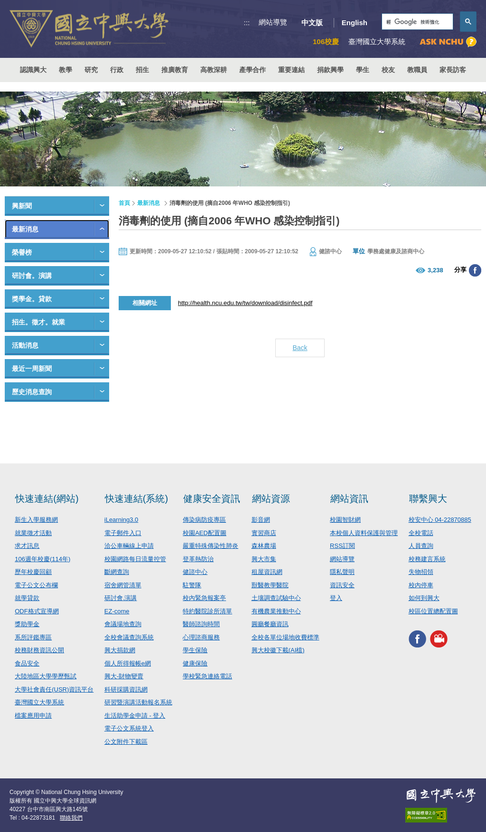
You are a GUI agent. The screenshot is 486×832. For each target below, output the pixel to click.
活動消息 (25, 345)
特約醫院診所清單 (207, 611)
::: (247, 22)
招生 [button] (142, 70)
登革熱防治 (198, 559)
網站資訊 (349, 498)
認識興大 (33, 70)
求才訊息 (27, 545)
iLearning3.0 (121, 519)
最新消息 (25, 229)
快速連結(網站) (46, 498)
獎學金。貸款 (32, 299)
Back (299, 347)
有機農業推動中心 (276, 611)
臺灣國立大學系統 (39, 702)
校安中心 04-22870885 (440, 519)
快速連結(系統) (136, 498)
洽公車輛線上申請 (129, 545)
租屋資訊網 (267, 571)
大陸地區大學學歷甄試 (45, 676)
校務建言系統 (427, 559)
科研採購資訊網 (126, 689)
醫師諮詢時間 (201, 624)
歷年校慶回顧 (33, 571)
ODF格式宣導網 (36, 611)
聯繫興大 (428, 498)
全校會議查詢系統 (129, 637)
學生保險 (195, 650)
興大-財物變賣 (123, 676)
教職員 (417, 70)
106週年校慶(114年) (42, 559)
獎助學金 (27, 624)
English (354, 22)
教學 (65, 70)
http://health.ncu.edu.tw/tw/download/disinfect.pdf (245, 302)
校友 (388, 70)
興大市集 (264, 559)
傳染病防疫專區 (204, 519)
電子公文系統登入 (129, 728)
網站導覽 (273, 22)
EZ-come (117, 611)
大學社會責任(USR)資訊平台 (54, 689)
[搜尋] (416, 22)
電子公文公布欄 (36, 585)
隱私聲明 (342, 571)
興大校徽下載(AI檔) (278, 650)
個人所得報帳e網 (127, 663)
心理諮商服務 (201, 637)
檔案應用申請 (33, 715)
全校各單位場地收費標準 (285, 637)
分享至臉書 (475, 270)
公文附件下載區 (126, 741)
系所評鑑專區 (33, 637)
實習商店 (264, 532)
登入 (336, 597)
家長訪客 (452, 70)
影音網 (261, 519)
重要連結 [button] (291, 70)
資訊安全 (342, 585)
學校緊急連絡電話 (207, 676)
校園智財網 (345, 519)
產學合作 (252, 70)
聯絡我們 (71, 817)
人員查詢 (421, 545)
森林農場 (264, 545)
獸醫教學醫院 (270, 585)
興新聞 (22, 206)
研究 (91, 70)
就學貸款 (27, 597)
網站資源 (271, 498)
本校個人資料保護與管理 (364, 532)
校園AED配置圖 (204, 532)
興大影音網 (439, 638)
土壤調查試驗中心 (276, 597)
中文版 (312, 22)
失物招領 (421, 571)
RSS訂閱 (342, 545)
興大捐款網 (119, 650)
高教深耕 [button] (213, 70)
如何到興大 (424, 597)
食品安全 (27, 663)
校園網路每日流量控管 (135, 559)
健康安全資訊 (211, 498)
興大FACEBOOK (417, 638)
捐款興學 (330, 70)
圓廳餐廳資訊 (270, 624)
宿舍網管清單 (122, 585)
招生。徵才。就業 (38, 322)
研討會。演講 (32, 275)
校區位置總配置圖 (433, 611)
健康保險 (195, 663)
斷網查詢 (116, 571)
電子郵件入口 (122, 532)
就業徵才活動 (33, 532)
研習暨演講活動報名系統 (138, 702)
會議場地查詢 (122, 624)
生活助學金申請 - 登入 (135, 715)
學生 (362, 70)
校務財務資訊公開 (39, 650)
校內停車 (421, 585)
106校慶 (326, 41)
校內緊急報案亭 (204, 597)
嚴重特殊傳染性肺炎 (210, 545)
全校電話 (421, 532)
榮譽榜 (22, 252)
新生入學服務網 (36, 519)
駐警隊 (192, 585)
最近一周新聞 (32, 368)
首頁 (124, 203)
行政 (116, 70)
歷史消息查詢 (32, 392)
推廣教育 (174, 70)
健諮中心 (195, 571)
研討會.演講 (120, 597)
